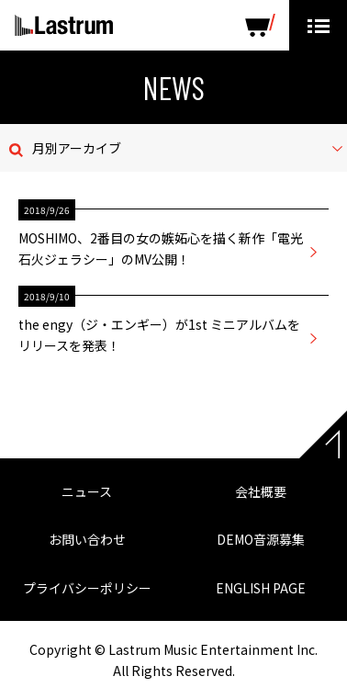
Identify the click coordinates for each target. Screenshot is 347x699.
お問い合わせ (87, 539)
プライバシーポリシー (87, 588)
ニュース (87, 491)
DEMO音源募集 (261, 539)
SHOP (260, 25)
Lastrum (64, 26)
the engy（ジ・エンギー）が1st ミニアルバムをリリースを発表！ (159, 334)
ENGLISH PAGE (261, 588)
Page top (323, 434)
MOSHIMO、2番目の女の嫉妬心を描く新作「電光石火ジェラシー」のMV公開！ (160, 248)
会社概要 (260, 491)
